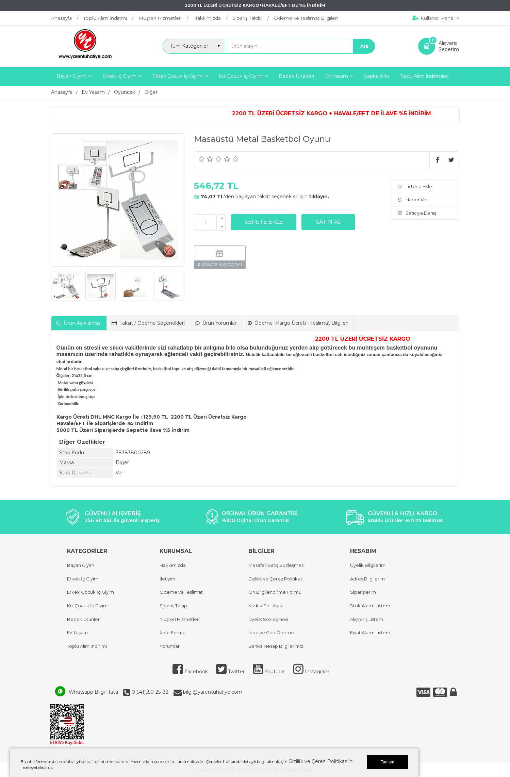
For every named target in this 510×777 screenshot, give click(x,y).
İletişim (167, 578)
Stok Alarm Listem (370, 605)
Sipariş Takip (173, 605)
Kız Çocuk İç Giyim (87, 605)
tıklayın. (319, 196)
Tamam (387, 762)
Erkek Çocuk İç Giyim (90, 592)
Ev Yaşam (77, 632)
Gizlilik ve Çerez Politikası (275, 578)
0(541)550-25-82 (149, 692)
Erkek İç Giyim (82, 578)
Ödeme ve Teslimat (181, 592)
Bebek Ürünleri (84, 619)
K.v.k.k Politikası (265, 605)
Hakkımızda (173, 565)
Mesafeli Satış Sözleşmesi (276, 565)
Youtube (269, 672)
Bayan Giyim (80, 565)
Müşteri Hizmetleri (180, 619)
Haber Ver (413, 199)
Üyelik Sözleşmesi (268, 619)
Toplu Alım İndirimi (87, 646)
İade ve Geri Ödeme (271, 632)
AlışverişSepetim (449, 46)
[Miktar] (206, 222)
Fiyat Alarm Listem (370, 632)
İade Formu (172, 632)
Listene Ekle (415, 186)
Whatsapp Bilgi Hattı (93, 692)
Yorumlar (170, 646)
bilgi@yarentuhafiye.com (212, 692)
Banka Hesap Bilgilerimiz (275, 646)
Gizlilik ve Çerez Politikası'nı (321, 761)
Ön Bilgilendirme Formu (274, 592)
